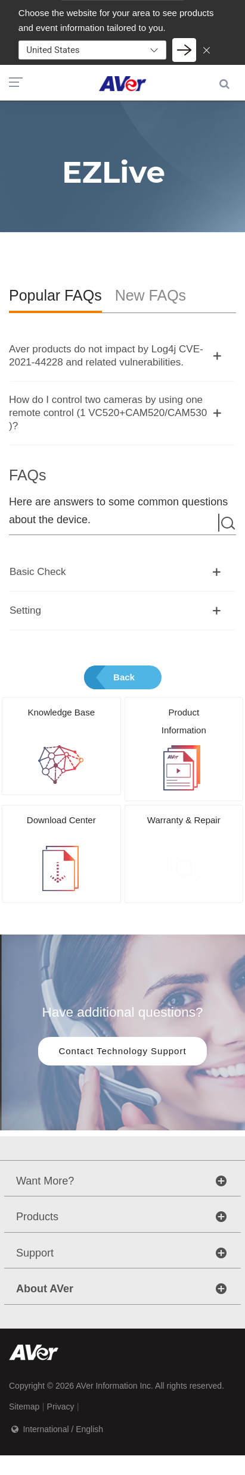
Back (124, 677)
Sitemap (24, 1406)
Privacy (61, 1406)
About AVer (44, 1289)
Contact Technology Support (122, 1051)
